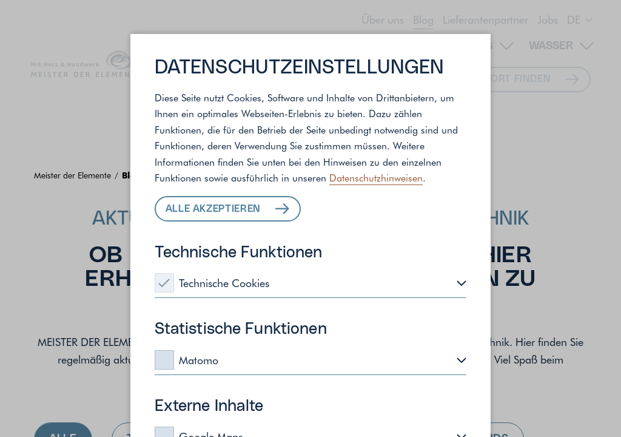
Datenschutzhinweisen (376, 177)
